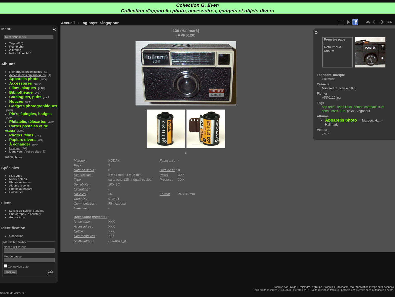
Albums (8, 64)
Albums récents (19, 185)
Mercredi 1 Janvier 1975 (339, 88)
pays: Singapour (103, 23)
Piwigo (292, 286)
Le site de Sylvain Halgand (26, 210)
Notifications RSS (20, 53)
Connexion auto (16, 266)
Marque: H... (371, 120)
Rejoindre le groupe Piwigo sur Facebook (323, 286)
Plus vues (15, 175)
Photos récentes (20, 182)
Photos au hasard (20, 188)
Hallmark (331, 124)
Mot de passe (13, 256)
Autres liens (17, 217)
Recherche (16, 46)
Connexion (16, 235)
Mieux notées (18, 178)
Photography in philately (25, 213)
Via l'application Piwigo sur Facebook (372, 286)
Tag (84, 23)
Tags (12, 43)
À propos (15, 49)
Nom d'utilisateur (15, 246)
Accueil (68, 23)
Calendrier (16, 192)
